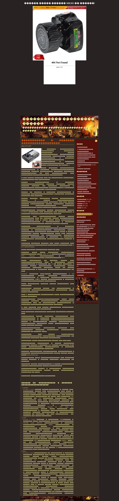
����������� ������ (63, 254)
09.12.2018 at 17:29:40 (28, 453)
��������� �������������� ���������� (85, 246)
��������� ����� (86, 250)
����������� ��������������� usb (86, 264)
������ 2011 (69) (83, 201)
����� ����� (83, 168)
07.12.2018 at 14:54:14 (28, 389)
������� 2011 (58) (84, 199)
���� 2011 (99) (82, 203)
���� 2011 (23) (82, 205)
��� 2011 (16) (81, 207)
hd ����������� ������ (43, 321)
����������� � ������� (44, 237)
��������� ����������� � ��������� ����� (86, 153)
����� (80, 210)
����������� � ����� (49, 364)
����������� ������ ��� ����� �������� (86, 187)
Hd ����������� (85, 149)
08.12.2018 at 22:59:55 (29, 419)
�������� (82, 147)
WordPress (72, 500)
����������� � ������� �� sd (37, 264)
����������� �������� (43, 375)
